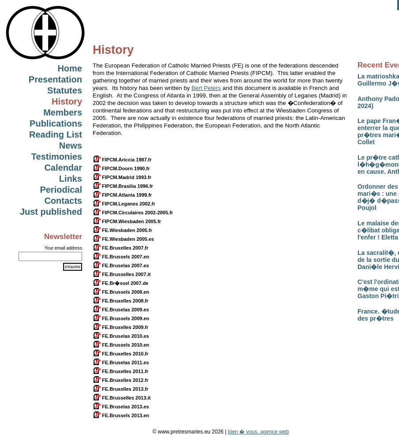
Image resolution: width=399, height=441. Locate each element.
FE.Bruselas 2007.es (121, 265)
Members (62, 112)
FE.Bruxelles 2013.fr (120, 389)
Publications (56, 123)
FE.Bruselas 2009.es (121, 309)
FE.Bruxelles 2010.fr (120, 353)
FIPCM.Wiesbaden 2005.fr (127, 221)
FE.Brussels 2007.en (121, 256)
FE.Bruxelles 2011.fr (120, 371)
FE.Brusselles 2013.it (122, 397)
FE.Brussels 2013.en (121, 415)
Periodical (61, 189)
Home (69, 68)
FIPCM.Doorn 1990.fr (121, 168)
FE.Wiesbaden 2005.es (123, 239)
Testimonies (56, 156)
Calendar (63, 167)
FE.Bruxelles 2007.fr (120, 247)
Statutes (64, 90)
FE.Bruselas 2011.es (121, 362)
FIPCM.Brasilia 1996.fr (123, 186)
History (67, 101)
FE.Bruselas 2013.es (121, 406)
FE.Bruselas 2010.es (121, 336)
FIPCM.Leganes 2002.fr (124, 203)
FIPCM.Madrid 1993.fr (122, 177)
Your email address (63, 248)
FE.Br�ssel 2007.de (120, 283)
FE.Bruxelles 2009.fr (120, 327)
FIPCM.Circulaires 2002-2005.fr (133, 212)
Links (70, 178)
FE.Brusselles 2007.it (122, 274)
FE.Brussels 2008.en (121, 292)
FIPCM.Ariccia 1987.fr (122, 159)
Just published (51, 212)
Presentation (55, 79)
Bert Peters (206, 88)
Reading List (55, 134)
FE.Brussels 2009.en (121, 318)
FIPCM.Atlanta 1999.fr (122, 195)
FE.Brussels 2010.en (121, 345)
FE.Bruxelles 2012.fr (120, 380)
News (70, 145)
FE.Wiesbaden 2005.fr (122, 230)
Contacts (63, 201)
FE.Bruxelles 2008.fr (120, 300)
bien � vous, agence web (258, 432)
